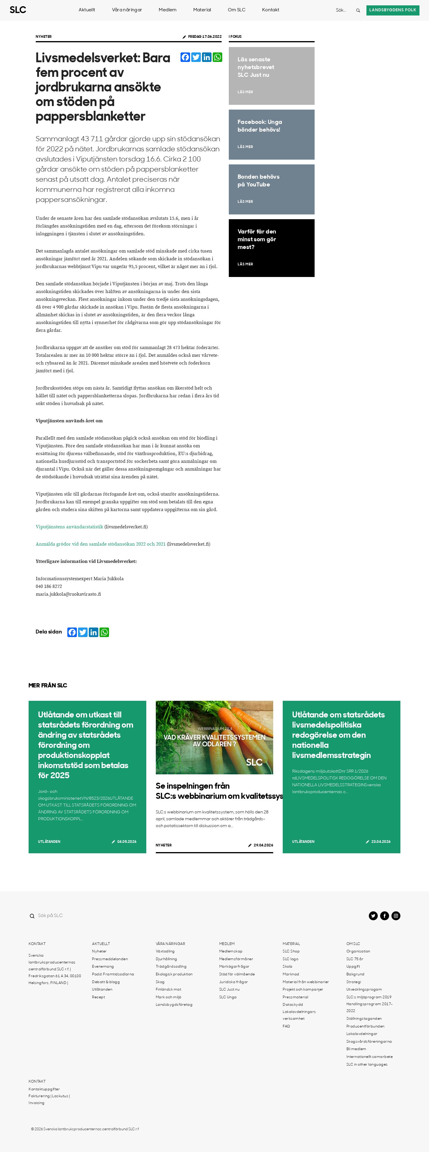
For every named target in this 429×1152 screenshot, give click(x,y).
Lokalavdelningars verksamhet (299, 1015)
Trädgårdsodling (171, 967)
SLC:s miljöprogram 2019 (369, 997)
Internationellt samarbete (369, 1057)
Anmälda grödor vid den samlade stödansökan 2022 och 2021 (101, 544)
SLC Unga (228, 997)
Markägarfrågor (234, 967)
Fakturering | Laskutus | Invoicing (49, 1100)
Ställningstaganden (364, 1019)
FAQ (286, 1026)
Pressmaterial (295, 997)
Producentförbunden (365, 1026)
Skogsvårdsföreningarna (369, 1042)
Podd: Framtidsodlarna (113, 974)
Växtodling (165, 951)
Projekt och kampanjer (303, 989)
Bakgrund (355, 974)
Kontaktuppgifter (44, 1089)
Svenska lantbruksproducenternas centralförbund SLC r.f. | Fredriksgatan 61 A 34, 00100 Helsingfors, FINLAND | (55, 969)
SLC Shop (291, 951)
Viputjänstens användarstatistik (69, 527)
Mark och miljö (168, 997)
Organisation (358, 951)
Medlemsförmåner (236, 959)
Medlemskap (231, 951)
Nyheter (44, 37)
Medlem (167, 10)
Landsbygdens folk (392, 10)
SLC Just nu (229, 989)
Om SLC (236, 10)
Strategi (353, 982)
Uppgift (353, 967)
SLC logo (290, 959)
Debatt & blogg (106, 982)
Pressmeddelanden (110, 959)
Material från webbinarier (306, 982)
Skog (160, 982)
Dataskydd (293, 1005)
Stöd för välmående (237, 974)
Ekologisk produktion (174, 974)
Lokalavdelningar (362, 1034)
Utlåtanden (49, 842)
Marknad (291, 974)
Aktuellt (87, 10)
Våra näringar (127, 10)
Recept (98, 997)
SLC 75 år (355, 959)
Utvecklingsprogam (364, 989)
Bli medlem (356, 1049)
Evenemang (103, 967)
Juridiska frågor (233, 982)
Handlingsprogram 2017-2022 (369, 1007)
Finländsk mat (168, 989)
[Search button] (358, 10)
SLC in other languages (367, 1065)
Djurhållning (166, 959)
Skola (288, 967)
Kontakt (270, 10)
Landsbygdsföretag (174, 1005)
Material (202, 10)
